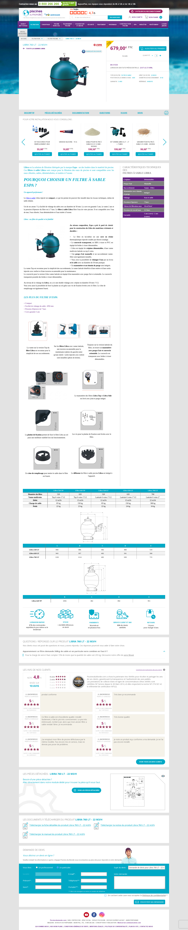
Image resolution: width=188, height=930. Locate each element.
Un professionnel (46, 867)
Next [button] (164, 142)
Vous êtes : (27, 867)
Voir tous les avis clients (150, 762)
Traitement (101, 24)
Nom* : (26, 887)
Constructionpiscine (125, 25)
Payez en (108, 43)
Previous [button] (23, 142)
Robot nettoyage (23, 25)
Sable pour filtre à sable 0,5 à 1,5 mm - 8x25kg (94, 144)
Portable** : (73, 887)
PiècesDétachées (23, 32)
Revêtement (153, 24)
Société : (26, 874)
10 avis (124, 113)
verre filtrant (129, 655)
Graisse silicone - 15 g (68, 142)
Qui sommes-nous (42, 926)
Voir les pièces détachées (88, 790)
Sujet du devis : (120, 867)
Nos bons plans (56, 926)
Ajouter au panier (42, 154)
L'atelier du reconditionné (148, 11)
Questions (104, 113)
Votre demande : (121, 874)
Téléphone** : (74, 880)
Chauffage (46, 24)
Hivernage (113, 24)
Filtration (34, 24)
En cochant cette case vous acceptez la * (137, 895)
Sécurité (90, 24)
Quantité (146, 55)
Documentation (80, 113)
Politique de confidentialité (154, 895)
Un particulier (64, 867)
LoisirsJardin (164, 25)
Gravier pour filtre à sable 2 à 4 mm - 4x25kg (145, 143)
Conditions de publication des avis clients (149, 670)
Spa (135, 24)
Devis (140, 113)
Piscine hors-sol (56, 25)
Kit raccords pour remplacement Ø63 (42, 143)
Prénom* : (27, 880)
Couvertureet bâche (79, 25)
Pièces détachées (53, 113)
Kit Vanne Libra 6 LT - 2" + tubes (119, 143)
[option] (42, 140)
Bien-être (142, 24)
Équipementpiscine (67, 25)
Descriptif (29, 113)
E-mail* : (72, 874)
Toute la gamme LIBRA (35, 48)
